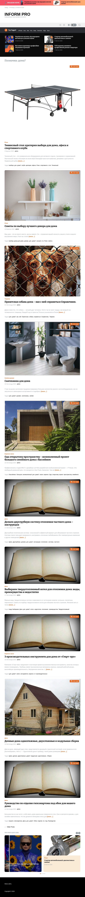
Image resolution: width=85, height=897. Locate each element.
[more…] (21, 161)
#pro (48, 30)
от (34, 674)
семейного (75, 474)
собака (31, 316)
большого (19, 474)
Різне (6, 142)
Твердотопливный (64, 609)
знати (41, 474)
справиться (37, 316)
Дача (6, 519)
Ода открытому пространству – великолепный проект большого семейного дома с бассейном (37, 458)
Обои (35, 821)
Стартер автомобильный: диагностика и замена (63, 37)
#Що (44, 30)
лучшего (39, 241)
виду (10, 609)
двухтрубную (16, 542)
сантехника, (25, 396)
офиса (34, 165)
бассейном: (12, 474)
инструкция (37, 542)
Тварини (7, 299)
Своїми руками (9, 378)
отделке (40, 821)
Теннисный (55, 165)
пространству (68, 474)
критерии (28, 165)
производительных (41, 674)
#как (34, 30)
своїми (31, 396)
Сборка (49, 756)
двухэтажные (22, 756)
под (46, 821)
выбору (11, 241)
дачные (15, 756)
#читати (39, 30)
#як (28, 30)
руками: (18, 396)
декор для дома (19, 241)
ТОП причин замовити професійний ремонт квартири (65, 46)
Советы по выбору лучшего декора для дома (31, 226)
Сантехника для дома (17, 381)
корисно (46, 474)
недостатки (37, 609)
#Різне (20, 30)
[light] (72, 25)
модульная (34, 756)
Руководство (52, 821)
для (15, 165)
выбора (11, 165)
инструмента (24, 674)
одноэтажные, (42, 756)
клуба (23, 165)
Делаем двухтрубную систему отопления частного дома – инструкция (39, 523)
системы (51, 542)
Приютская (25, 316)
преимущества (53, 609)
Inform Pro (17, 14)
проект (61, 474)
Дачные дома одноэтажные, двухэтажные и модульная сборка (42, 741)
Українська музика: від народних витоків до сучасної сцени (27, 37)
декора (26, 241)
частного (56, 542)
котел (32, 609)
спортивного (44, 165)
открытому (55, 474)
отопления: (44, 542)
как (17, 316)
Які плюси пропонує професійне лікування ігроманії (27, 46)
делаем (23, 542)
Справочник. (45, 316)
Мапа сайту (8, 884)
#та (31, 30)
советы (50, 241)
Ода (50, 474)
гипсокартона (18, 821)
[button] (77, 833)
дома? (19, 165)
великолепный (27, 474)
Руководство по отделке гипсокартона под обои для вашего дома (40, 805)
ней (20, 316)
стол (49, 165)
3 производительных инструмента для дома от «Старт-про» (40, 656)
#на (25, 30)
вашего (11, 821)
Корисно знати (9, 453)
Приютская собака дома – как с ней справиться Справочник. (40, 301)
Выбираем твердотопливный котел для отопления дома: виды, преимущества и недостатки (42, 591)
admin (16, 151)
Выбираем (16, 609)
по (43, 241)
